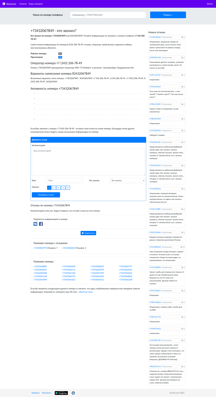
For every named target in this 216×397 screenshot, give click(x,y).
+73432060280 (40, 273)
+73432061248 (40, 276)
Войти (210, 3)
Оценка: (35, 187)
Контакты (46, 392)
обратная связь (86, 292)
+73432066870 (97, 266)
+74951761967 (155, 75)
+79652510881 (155, 209)
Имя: (34, 180)
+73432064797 (125, 266)
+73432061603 (97, 276)
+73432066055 (40, 269)
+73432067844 (40, 279)
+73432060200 (68, 266)
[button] (168, 15)
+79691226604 (155, 232)
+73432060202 (68, 248)
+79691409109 (155, 165)
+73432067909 (97, 273)
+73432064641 (125, 273)
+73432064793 (40, 248)
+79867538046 (155, 302)
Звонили (9, 4)
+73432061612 (97, 279)
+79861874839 (155, 119)
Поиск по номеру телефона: (48, 14)
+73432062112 (68, 269)
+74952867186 (155, 340)
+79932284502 (155, 130)
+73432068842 (125, 276)
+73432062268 (125, 279)
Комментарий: (38, 145)
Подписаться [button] (88, 233)
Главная (23, 3)
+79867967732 (155, 317)
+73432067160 (68, 273)
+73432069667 (125, 269)
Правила (36, 392)
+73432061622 (68, 279)
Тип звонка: (94, 180)
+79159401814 (155, 189)
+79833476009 (155, 104)
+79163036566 (155, 37)
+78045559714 (155, 366)
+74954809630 (155, 247)
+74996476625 (155, 328)
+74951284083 (155, 267)
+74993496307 (155, 87)
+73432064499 (97, 269)
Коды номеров (36, 3)
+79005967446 (155, 57)
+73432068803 (40, 266)
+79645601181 (155, 142)
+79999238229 (155, 290)
